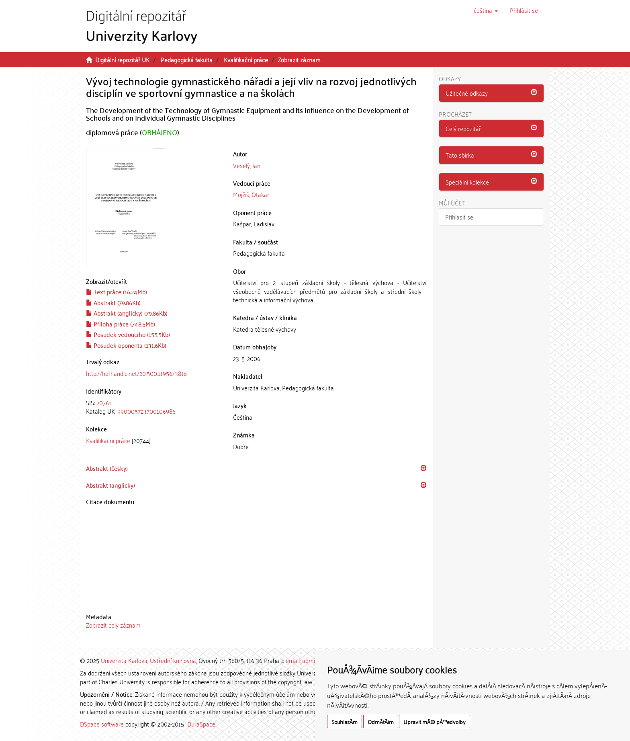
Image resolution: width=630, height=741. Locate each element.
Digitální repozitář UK (122, 59)
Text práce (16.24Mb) (116, 291)
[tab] (153, 407)
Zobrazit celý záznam (113, 624)
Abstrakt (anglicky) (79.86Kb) (127, 312)
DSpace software (102, 723)
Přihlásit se (459, 216)
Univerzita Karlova (124, 660)
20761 (103, 402)
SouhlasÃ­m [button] (344, 721)
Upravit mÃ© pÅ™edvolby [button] (434, 721)
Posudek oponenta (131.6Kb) (126, 345)
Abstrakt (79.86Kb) (113, 302)
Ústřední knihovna (173, 660)
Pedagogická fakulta (187, 59)
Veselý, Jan (246, 165)
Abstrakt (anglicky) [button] (110, 485)
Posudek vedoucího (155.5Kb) (128, 334)
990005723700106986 (146, 411)
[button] (486, 10)
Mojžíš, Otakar (251, 194)
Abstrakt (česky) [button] (107, 468)
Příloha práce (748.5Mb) (120, 323)
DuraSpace (201, 723)
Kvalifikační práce (246, 59)
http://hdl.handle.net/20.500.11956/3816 (136, 373)
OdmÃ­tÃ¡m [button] (381, 721)
